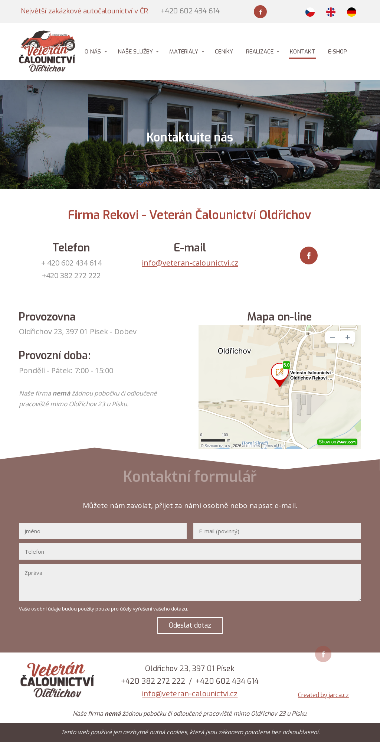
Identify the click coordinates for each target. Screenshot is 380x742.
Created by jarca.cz (323, 695)
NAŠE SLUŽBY (135, 51)
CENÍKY (224, 51)
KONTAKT (302, 51)
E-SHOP (337, 51)
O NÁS (93, 51)
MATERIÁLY (183, 51)
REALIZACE (259, 51)
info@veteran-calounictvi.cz (190, 263)
